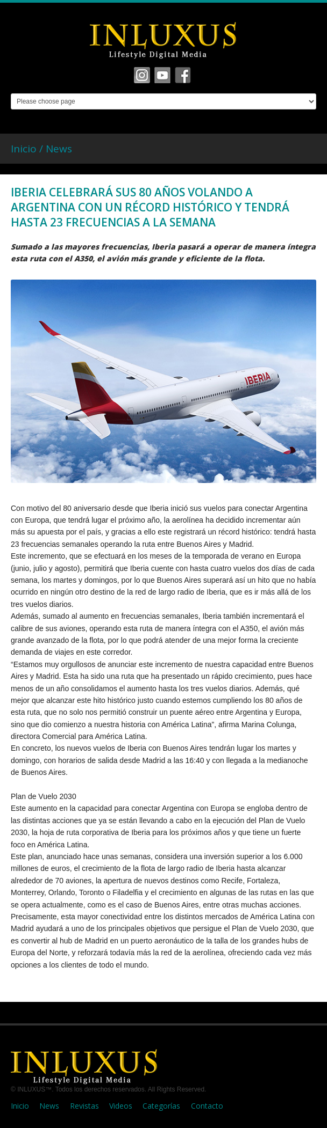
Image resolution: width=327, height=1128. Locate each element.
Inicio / (28, 149)
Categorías (161, 1106)
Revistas (84, 1106)
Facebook (142, 75)
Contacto (207, 1106)
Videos (120, 1106)
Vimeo (162, 75)
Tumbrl (183, 75)
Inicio (20, 1106)
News (59, 149)
